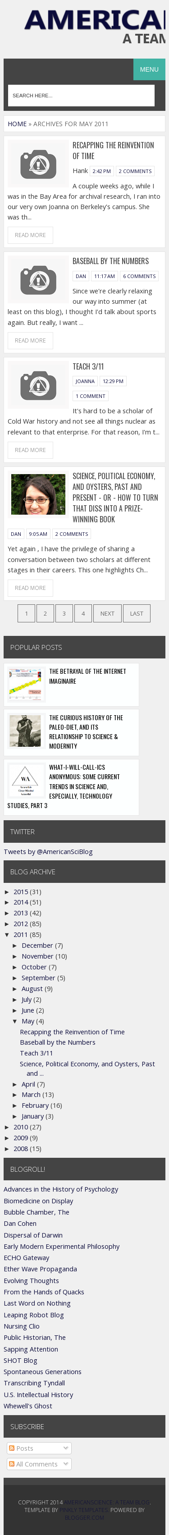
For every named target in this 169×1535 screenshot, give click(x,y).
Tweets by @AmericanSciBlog (48, 851)
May (29, 1021)
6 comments (139, 276)
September (39, 977)
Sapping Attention (31, 1349)
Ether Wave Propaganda (40, 1269)
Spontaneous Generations (43, 1371)
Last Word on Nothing (37, 1303)
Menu (149, 69)
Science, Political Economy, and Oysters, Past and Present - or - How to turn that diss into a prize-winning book (115, 498)
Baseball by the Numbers (111, 261)
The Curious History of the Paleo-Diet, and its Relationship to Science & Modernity (86, 732)
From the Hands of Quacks (44, 1292)
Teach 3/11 (88, 366)
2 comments (135, 171)
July (27, 999)
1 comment (90, 396)
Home (17, 123)
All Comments (33, 1464)
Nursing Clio (22, 1326)
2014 (22, 902)
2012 (22, 923)
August (33, 988)
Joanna (85, 381)
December (38, 945)
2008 (22, 1148)
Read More (30, 235)
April (29, 1084)
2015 (22, 891)
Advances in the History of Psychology (61, 1189)
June (29, 1010)
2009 (22, 1137)
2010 (22, 1127)
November (38, 956)
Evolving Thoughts (31, 1280)
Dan (81, 276)
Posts (21, 1448)
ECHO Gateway (26, 1257)
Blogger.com (84, 1517)
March (32, 1094)
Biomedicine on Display (38, 1201)
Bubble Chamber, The (36, 1212)
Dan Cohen (20, 1223)
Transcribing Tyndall (34, 1383)
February (36, 1105)
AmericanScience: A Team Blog (107, 1502)
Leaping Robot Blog (34, 1315)
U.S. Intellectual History (38, 1394)
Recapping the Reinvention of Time (72, 1032)
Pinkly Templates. (84, 1510)
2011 (22, 934)
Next (107, 613)
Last (136, 613)
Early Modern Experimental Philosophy (61, 1246)
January (34, 1116)
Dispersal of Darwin (33, 1235)
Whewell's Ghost (28, 1406)
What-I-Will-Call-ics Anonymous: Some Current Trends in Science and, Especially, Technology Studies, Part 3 (63, 786)
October (35, 967)
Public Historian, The (35, 1337)
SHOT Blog (20, 1360)
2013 (22, 913)
